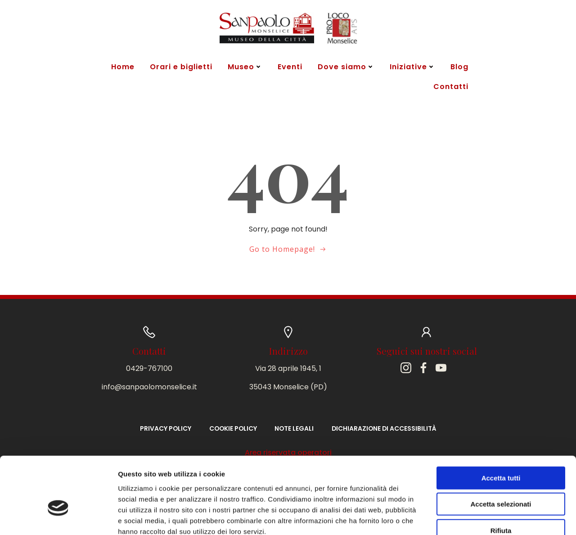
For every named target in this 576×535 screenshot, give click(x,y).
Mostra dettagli (473, 517)
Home (122, 67)
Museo (244, 67)
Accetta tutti (501, 425)
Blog (459, 67)
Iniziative (411, 67)
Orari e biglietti (180, 67)
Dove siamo (345, 67)
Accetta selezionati (500, 451)
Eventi (289, 67)
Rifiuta (501, 478)
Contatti (450, 87)
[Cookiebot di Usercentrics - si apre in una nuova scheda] (58, 517)
